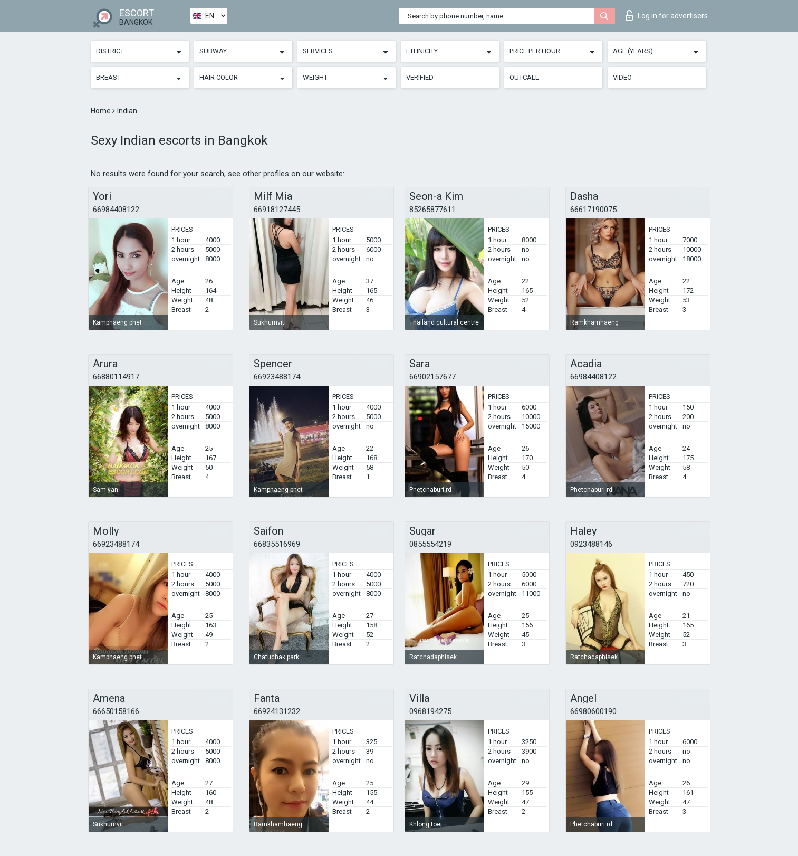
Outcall (524, 77)
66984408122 (116, 209)
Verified (420, 77)
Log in (667, 15)
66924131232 (277, 711)
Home (101, 111)
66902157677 (432, 377)
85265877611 (432, 209)
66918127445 (277, 209)
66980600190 (593, 711)
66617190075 (593, 209)
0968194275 (430, 711)
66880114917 (116, 377)
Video (622, 77)
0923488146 (591, 544)
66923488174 (277, 377)
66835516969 (277, 544)
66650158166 (116, 711)
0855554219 (430, 544)
